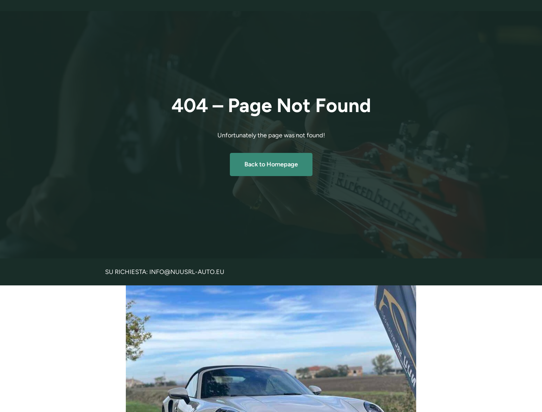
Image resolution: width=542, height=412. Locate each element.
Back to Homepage (271, 164)
